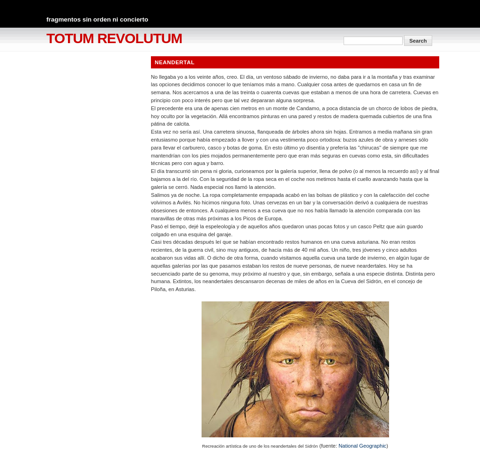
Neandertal (175, 62)
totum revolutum (114, 38)
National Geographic (362, 446)
